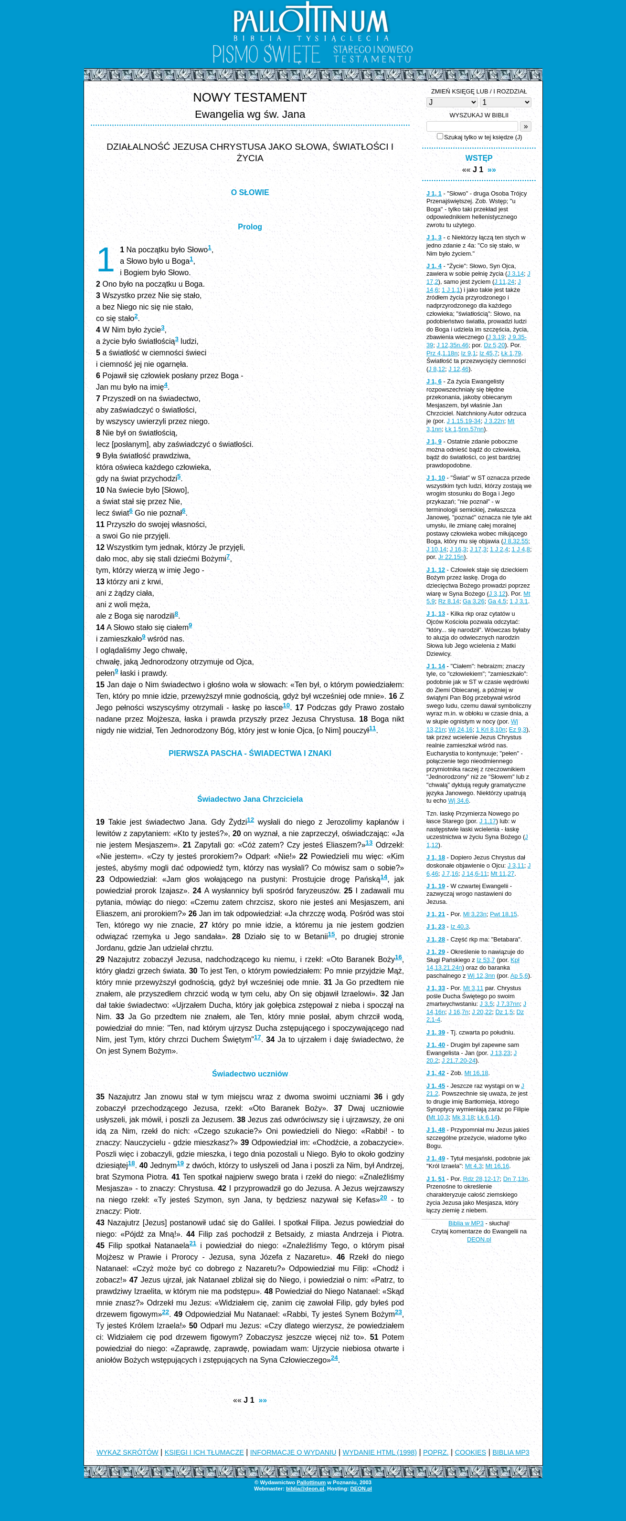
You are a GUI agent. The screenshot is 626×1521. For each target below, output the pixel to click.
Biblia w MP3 (466, 1223)
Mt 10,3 (438, 1117)
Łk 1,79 (511, 353)
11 (372, 728)
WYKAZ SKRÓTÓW (127, 1452)
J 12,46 (458, 368)
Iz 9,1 (468, 353)
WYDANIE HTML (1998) (380, 1452)
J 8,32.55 (516, 541)
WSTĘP (479, 158)
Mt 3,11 (473, 988)
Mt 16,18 (476, 1072)
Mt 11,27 (502, 873)
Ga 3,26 (474, 601)
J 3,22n (494, 420)
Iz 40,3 (459, 926)
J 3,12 (497, 593)
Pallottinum (311, 1482)
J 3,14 (515, 273)
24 (334, 1357)
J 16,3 (458, 549)
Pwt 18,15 (503, 914)
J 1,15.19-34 (464, 420)
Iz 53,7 (486, 959)
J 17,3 (478, 549)
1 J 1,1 (451, 289)
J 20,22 (482, 1011)
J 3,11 (516, 865)
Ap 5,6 (519, 975)
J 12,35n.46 (452, 345)
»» (262, 1400)
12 (250, 819)
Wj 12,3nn (481, 975)
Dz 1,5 (504, 1011)
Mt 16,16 (497, 1165)
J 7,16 (450, 873)
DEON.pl (479, 1239)
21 (192, 1243)
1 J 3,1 (518, 601)
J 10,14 (436, 549)
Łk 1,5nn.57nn (464, 429)
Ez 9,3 (517, 729)
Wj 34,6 (458, 800)
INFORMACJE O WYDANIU (293, 1452)
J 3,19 (496, 337)
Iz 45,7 (488, 353)
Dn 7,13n (515, 1178)
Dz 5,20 (494, 345)
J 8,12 (436, 368)
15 (331, 934)
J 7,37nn (508, 1003)
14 (383, 876)
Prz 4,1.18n (441, 353)
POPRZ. (436, 1452)
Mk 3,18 (463, 1117)
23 (398, 1311)
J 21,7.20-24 (459, 1060)
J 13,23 (500, 1052)
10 (286, 705)
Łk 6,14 (487, 1117)
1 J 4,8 (521, 549)
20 (383, 1197)
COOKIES (471, 1452)
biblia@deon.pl (305, 1488)
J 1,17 (487, 821)
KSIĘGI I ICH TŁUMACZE (204, 1452)
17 (257, 1037)
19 (180, 1163)
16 (398, 957)
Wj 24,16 (460, 729)
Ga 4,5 (497, 601)
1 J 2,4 (499, 549)
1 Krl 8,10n (491, 729)
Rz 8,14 (448, 601)
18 (131, 1163)
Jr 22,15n (451, 556)
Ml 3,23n (475, 914)
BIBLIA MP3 (511, 1452)
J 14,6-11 (474, 873)
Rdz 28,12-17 (481, 1178)
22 (165, 1311)
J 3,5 (486, 1003)
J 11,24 (504, 281)
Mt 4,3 (473, 1165)
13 (369, 842)
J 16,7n (458, 1011)
